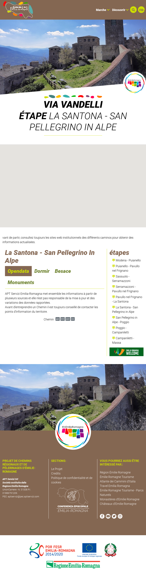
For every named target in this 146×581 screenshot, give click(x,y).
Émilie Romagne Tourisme (117, 477)
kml (62, 319)
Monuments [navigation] (21, 282)
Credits (55, 473)
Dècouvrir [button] (120, 10)
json (68, 319)
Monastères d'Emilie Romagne (119, 499)
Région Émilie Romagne (115, 472)
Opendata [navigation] (18, 271)
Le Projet (56, 469)
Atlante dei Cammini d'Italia (118, 481)
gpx (57, 319)
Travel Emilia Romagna (115, 486)
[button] (133, 9)
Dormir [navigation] (41, 271)
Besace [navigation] (63, 271)
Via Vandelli (73, 104)
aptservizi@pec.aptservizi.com (23, 496)
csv (72, 319)
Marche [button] (103, 10)
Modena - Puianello (126, 260)
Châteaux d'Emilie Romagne (118, 503)
